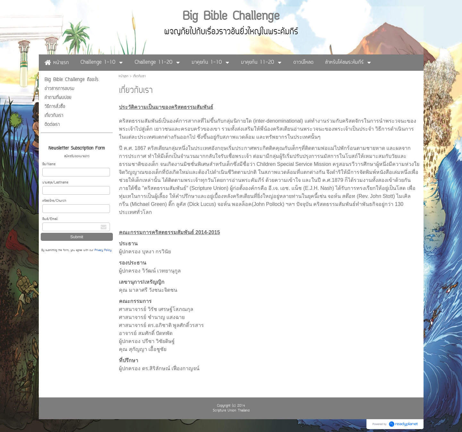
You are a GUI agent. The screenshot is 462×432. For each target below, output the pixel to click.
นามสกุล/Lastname (55, 182)
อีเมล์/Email (49, 219)
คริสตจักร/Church (54, 201)
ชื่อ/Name (48, 164)
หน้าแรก (123, 76)
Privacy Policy (103, 250)
